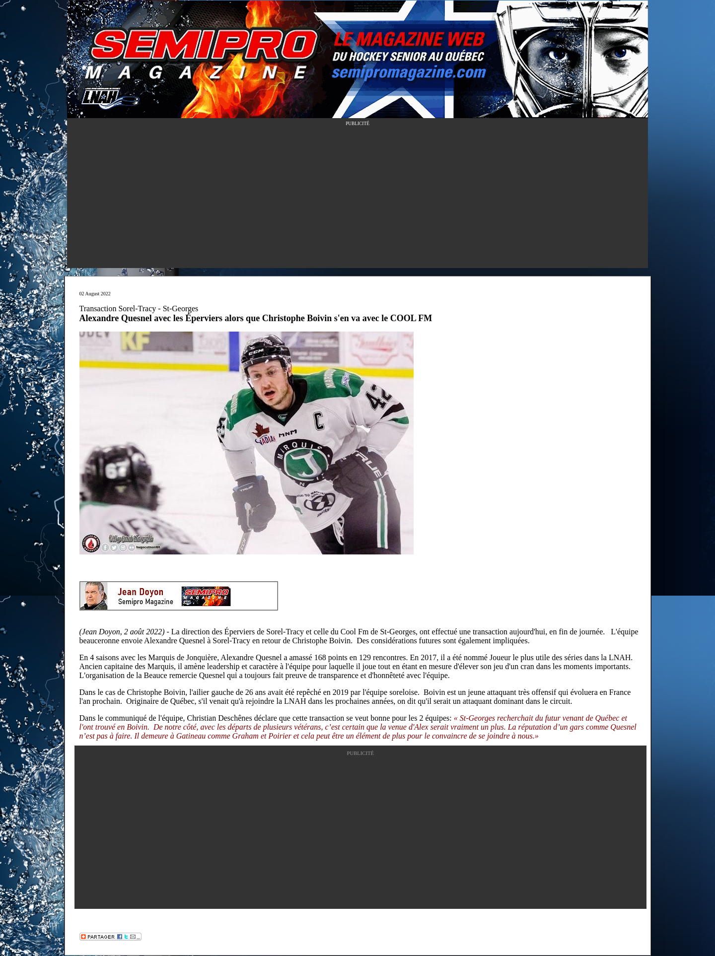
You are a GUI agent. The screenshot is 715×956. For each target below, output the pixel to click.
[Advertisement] (357, 198)
